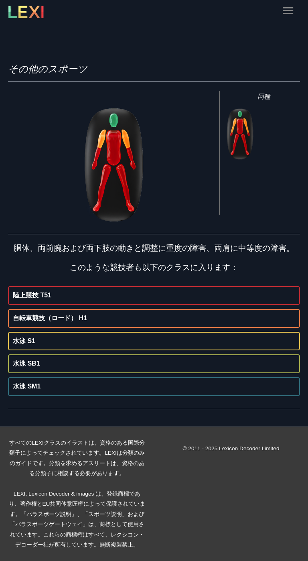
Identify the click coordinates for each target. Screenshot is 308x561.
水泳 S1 (24, 340)
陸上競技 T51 (32, 295)
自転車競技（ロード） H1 (50, 318)
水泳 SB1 (26, 363)
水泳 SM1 (27, 386)
